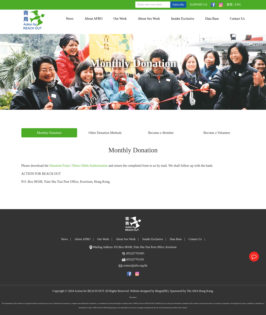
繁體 (229, 4)
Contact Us (237, 18)
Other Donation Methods (105, 133)
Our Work (120, 18)
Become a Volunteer (216, 133)
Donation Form (59, 165)
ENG (238, 4)
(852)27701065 (135, 253)
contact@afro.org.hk (135, 265)
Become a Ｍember (161, 133)
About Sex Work (149, 18)
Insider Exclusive (182, 18)
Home (107, 75)
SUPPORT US (198, 4)
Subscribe (178, 4)
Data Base (212, 18)
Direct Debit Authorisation (90, 165)
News (69, 18)
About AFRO (94, 18)
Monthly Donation (151, 75)
